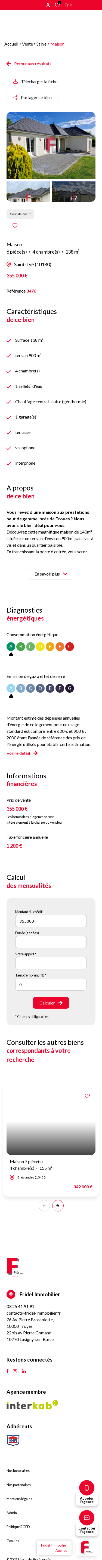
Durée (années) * (28, 933)
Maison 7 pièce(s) (31, 1165)
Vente (27, 43)
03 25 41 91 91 (20, 1306)
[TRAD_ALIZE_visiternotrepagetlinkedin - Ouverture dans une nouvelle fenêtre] (23, 1371)
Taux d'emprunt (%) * (30, 975)
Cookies (13, 1541)
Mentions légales (19, 1499)
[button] (58, 1205)
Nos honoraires (18, 1470)
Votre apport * (25, 954)
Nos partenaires (19, 1485)
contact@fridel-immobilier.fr (34, 1312)
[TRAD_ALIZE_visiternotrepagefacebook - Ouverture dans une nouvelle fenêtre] (7, 1371)
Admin (12, 1513)
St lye (41, 43)
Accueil (11, 43)
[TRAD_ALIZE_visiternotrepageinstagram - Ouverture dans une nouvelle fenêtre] (15, 1371)
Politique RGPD (18, 1527)
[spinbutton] (51, 984)
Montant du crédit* (29, 912)
